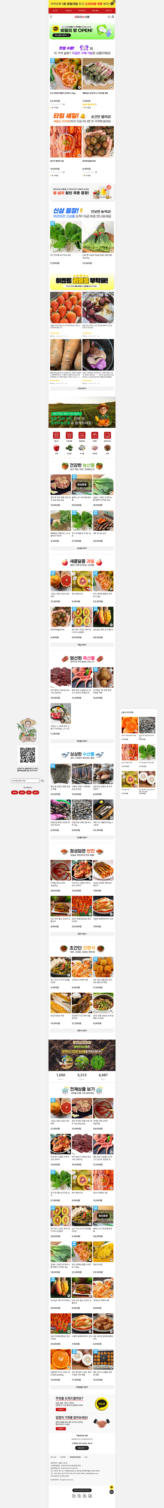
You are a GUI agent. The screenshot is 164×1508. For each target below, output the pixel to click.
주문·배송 (95, 11)
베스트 (56, 441)
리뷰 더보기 (82, 388)
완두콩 (22, 792)
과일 (56, 454)
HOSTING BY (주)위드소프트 (60, 1476)
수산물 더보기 (82, 837)
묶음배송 (82, 441)
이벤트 (95, 441)
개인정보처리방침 (75, 1457)
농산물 (69, 454)
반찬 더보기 (82, 934)
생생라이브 (107, 441)
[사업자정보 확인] (75, 1466)
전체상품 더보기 (82, 1387)
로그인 (55, 11)
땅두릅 (14, 792)
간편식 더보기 (82, 1031)
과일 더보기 (82, 645)
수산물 (82, 454)
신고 (66, 336)
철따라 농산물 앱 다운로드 (82, 1490)
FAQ (86, 1457)
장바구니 (109, 11)
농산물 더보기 (82, 548)
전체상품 (69, 441)
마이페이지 (82, 11)
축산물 (95, 454)
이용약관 (63, 1457)
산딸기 (35, 792)
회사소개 (53, 1457)
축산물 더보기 (82, 741)
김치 (29, 792)
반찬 (107, 454)
